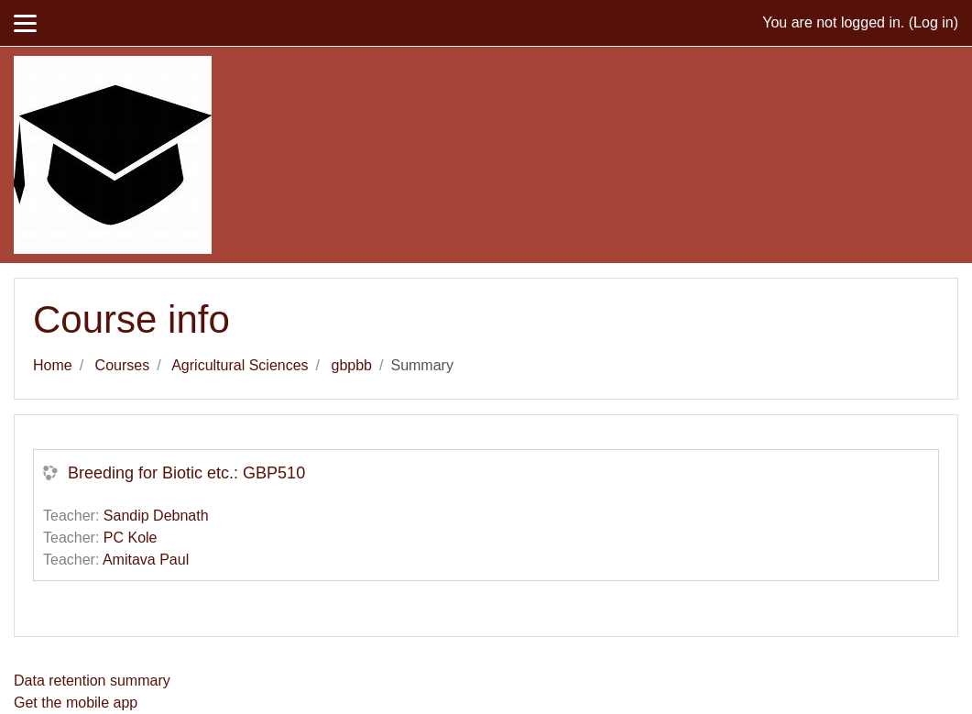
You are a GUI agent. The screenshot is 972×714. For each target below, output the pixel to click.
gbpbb (352, 365)
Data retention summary (92, 680)
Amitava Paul (146, 559)
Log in (933, 22)
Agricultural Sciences (239, 365)
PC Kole (131, 537)
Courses (122, 365)
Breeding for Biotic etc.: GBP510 (186, 473)
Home (52, 365)
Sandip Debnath (156, 515)
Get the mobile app (75, 702)
